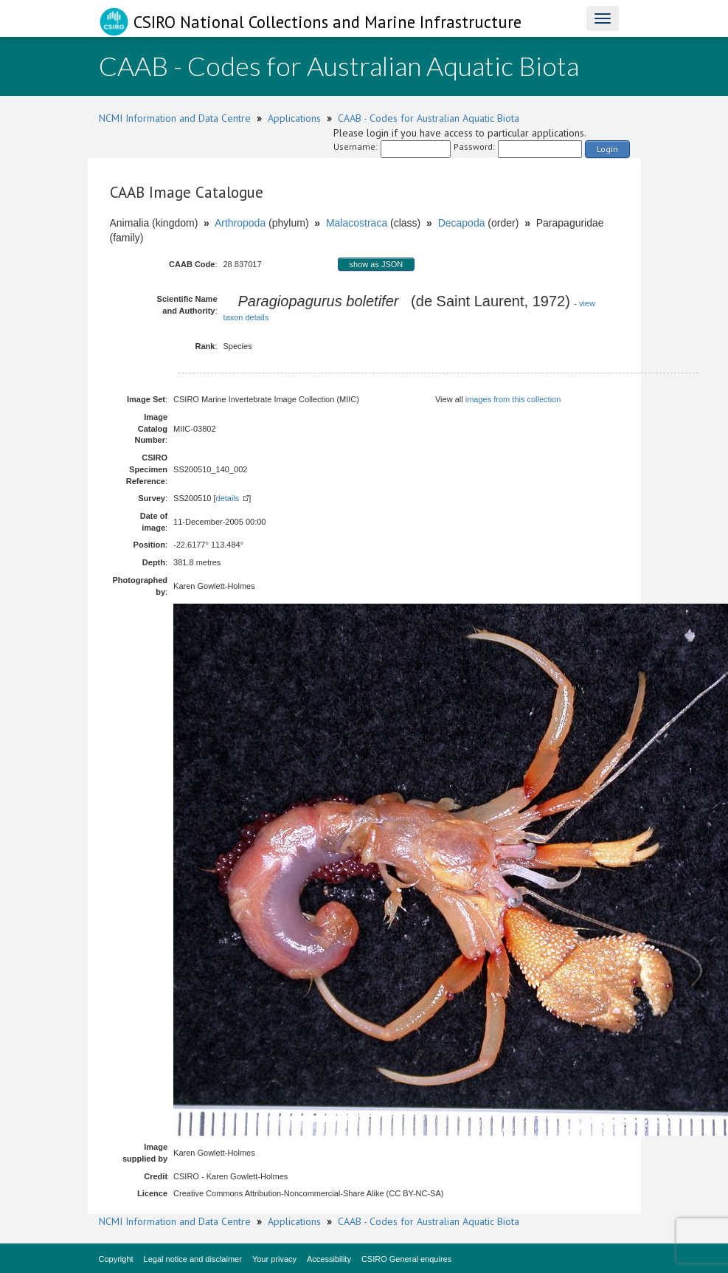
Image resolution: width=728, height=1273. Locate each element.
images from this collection (513, 399)
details (228, 498)
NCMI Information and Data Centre (175, 118)
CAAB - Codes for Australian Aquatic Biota (428, 118)
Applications (294, 118)
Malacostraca (356, 223)
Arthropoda (240, 223)
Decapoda (461, 223)
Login (607, 148)
